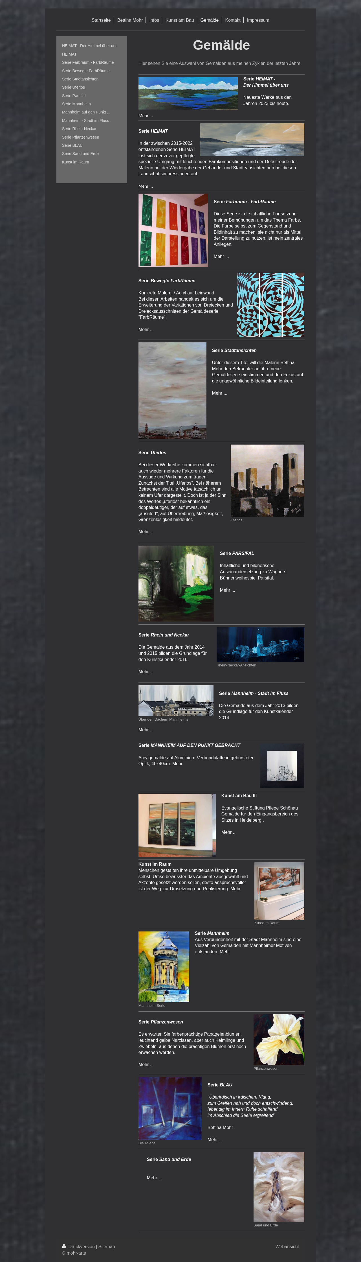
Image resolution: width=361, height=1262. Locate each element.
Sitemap (106, 1246)
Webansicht (287, 1246)
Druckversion (79, 1246)
